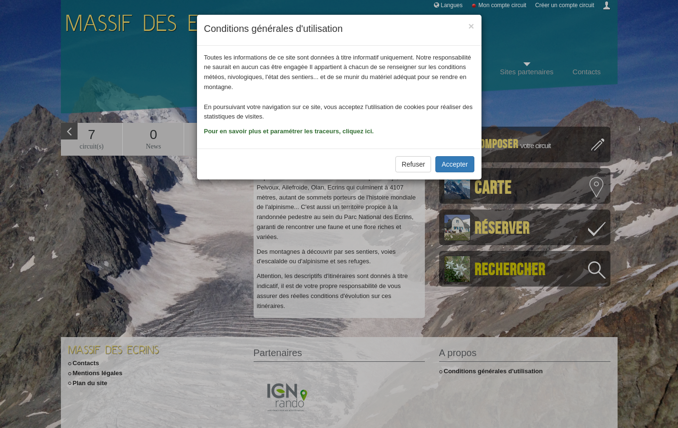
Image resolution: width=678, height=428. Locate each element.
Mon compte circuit (503, 5)
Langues (451, 5)
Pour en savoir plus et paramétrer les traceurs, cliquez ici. (289, 131)
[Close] (471, 26)
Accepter (455, 164)
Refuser (413, 164)
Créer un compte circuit (564, 5)
